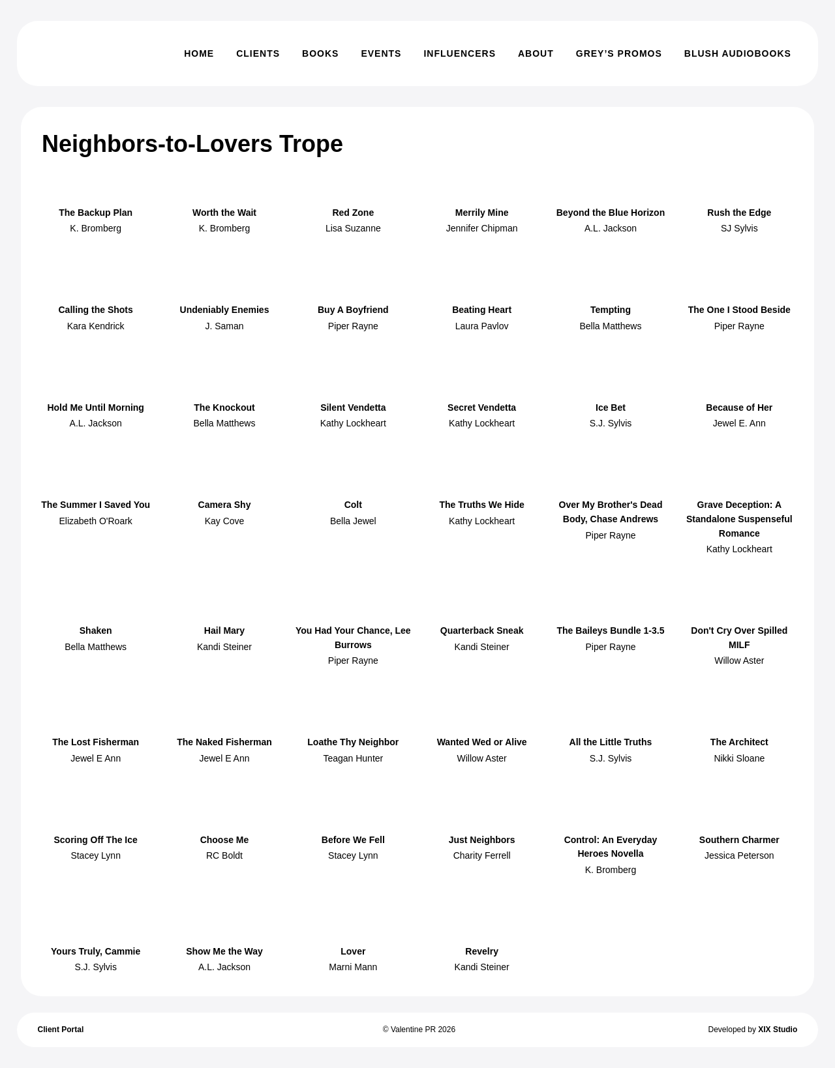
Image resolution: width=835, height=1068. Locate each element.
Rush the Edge (739, 212)
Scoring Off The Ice (95, 840)
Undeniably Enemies (224, 309)
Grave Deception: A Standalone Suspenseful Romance (739, 518)
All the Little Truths (610, 742)
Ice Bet (611, 407)
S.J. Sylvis (611, 423)
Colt (353, 504)
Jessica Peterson (739, 855)
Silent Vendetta (353, 407)
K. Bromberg (95, 228)
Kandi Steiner (224, 647)
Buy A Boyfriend (353, 309)
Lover (353, 951)
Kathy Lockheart (353, 423)
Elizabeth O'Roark (95, 521)
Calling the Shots (95, 309)
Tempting (610, 309)
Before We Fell (353, 840)
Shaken (96, 630)
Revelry (481, 951)
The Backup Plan (95, 212)
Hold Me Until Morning (95, 407)
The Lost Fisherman (95, 742)
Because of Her (739, 407)
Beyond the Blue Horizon (610, 212)
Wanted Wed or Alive (482, 742)
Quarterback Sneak (482, 630)
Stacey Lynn (95, 855)
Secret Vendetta (482, 407)
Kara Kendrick (96, 326)
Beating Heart (481, 309)
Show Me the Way (224, 951)
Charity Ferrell (482, 855)
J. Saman (224, 326)
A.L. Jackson (610, 228)
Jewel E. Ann (739, 423)
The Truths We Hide (481, 504)
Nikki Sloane (739, 758)
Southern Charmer (739, 840)
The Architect (739, 742)
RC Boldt (224, 855)
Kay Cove (225, 521)
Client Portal (61, 1029)
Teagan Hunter (353, 758)
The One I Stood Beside (739, 309)
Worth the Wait (224, 212)
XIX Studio (777, 1029)
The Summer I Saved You (95, 504)
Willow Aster (739, 660)
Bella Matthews (611, 326)
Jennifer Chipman (482, 228)
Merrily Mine (482, 212)
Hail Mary (224, 630)
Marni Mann (353, 967)
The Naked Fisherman (224, 742)
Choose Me (224, 840)
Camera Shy (224, 504)
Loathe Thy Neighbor (353, 742)
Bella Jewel (353, 521)
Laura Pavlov (482, 326)
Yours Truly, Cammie (95, 951)
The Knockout (224, 407)
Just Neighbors (482, 840)
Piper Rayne (353, 326)
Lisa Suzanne (353, 228)
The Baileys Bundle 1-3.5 (611, 630)
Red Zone (353, 212)
